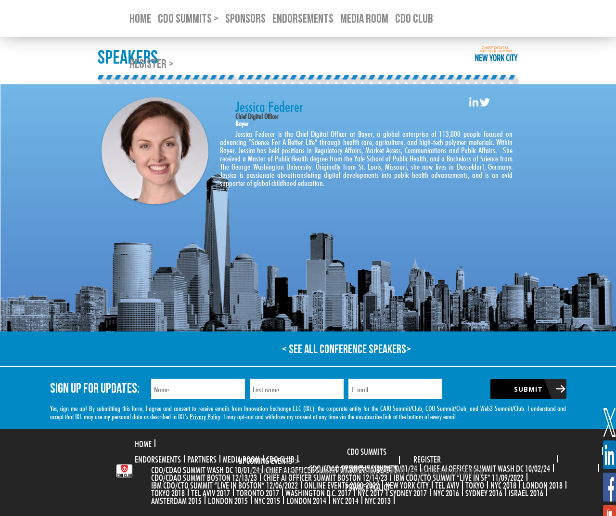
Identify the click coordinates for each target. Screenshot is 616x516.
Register (427, 458)
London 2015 (228, 499)
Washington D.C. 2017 (318, 492)
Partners (202, 458)
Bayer (241, 122)
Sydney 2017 (408, 492)
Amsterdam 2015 (176, 499)
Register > (151, 64)
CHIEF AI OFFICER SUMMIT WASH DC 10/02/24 (487, 467)
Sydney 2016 (483, 492)
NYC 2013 (378, 499)
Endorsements (158, 458)
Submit (528, 389)
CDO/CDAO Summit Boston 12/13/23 (204, 476)
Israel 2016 (526, 492)
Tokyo (474, 484)
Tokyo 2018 (168, 492)
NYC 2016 (446, 492)
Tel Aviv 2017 (210, 492)
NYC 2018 (503, 484)
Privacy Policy (205, 415)
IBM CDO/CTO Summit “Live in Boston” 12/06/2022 (224, 484)
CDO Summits (366, 450)
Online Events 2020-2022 (341, 484)
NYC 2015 (267, 499)
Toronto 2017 (257, 492)
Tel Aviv (447, 484)
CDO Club (280, 458)
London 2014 (306, 499)
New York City (407, 484)
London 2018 (543, 484)
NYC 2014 (346, 499)
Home (143, 442)
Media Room (241, 458)
